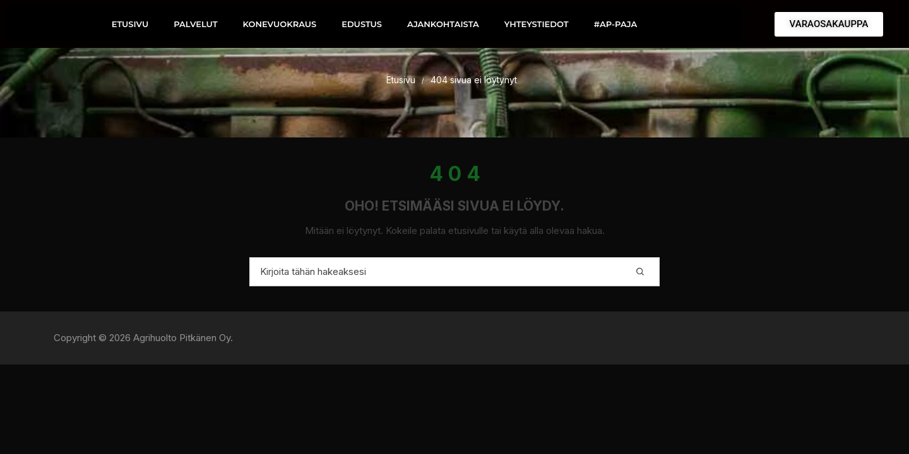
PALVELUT (195, 24)
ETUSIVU (130, 24)
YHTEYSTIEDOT (536, 24)
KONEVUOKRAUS (279, 24)
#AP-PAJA (616, 24)
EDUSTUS (362, 24)
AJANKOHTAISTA (443, 24)
